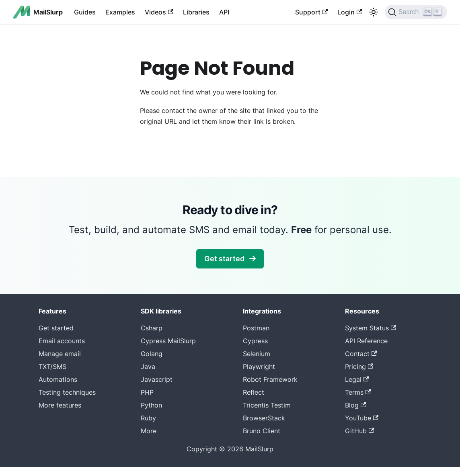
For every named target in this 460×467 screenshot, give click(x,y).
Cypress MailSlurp (168, 341)
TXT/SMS (52, 367)
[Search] (416, 12)
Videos (159, 12)
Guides (85, 12)
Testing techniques (67, 392)
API (224, 12)
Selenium (256, 354)
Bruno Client (261, 431)
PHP (147, 392)
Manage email (60, 354)
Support (311, 12)
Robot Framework (270, 379)
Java (148, 367)
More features (60, 405)
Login (349, 12)
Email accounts (62, 341)
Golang (151, 354)
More (148, 431)
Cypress (255, 341)
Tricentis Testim (267, 405)
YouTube (361, 418)
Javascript (156, 379)
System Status (370, 328)
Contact (361, 354)
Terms (358, 392)
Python (151, 405)
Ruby (148, 418)
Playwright (259, 367)
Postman (256, 328)
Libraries (196, 12)
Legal (357, 379)
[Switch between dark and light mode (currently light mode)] (373, 12)
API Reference (366, 341)
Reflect (253, 392)
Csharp (151, 328)
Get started (230, 258)
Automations (58, 379)
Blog (355, 405)
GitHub (359, 431)
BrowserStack (264, 418)
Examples (120, 12)
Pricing (359, 367)
